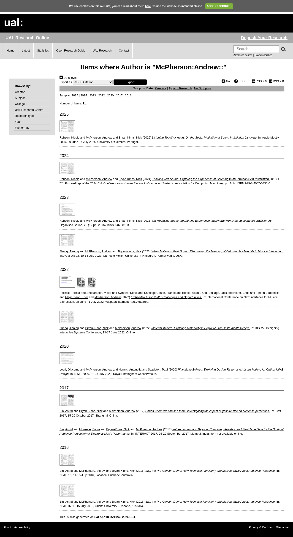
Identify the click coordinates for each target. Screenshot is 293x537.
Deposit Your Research (264, 37)
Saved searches (263, 55)
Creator (20, 92)
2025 (75, 95)
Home (10, 50)
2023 (92, 95)
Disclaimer (283, 527)
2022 (101, 95)
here (148, 6)
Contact (124, 50)
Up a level (68, 77)
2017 (119, 95)
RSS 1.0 (241, 81)
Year (18, 121)
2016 (128, 95)
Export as (66, 82)
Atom (226, 81)
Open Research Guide (70, 50)
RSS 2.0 (258, 81)
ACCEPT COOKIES (219, 6)
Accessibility (22, 527)
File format (22, 127)
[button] (130, 82)
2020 (110, 95)
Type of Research (180, 88)
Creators (160, 88)
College (20, 104)
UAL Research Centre (29, 110)
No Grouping (202, 88)
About (7, 527)
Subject (20, 98)
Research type (24, 115)
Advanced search (242, 55)
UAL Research (102, 50)
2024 (84, 95)
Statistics (43, 50)
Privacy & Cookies (261, 527)
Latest (26, 50)
